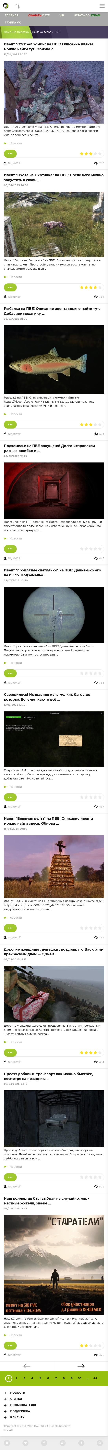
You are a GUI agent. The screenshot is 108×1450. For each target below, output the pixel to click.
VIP (61, 15)
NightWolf (14, 163)
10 (79, 1378)
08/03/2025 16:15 (15, 960)
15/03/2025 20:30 (15, 829)
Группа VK (13, 22)
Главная (11, 15)
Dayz (39, 15)
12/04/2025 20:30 (15, 54)
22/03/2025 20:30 (16, 581)
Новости (16, 143)
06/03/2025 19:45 (15, 1209)
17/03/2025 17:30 (15, 705)
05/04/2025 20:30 (16, 185)
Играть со (87, 15)
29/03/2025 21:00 (15, 319)
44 (95, 1378)
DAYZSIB (40, 1426)
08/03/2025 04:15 (15, 1084)
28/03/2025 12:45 (15, 456)
